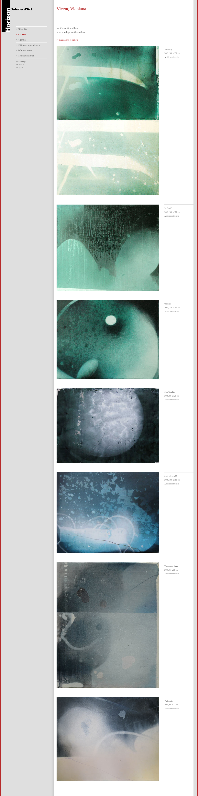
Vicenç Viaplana (71, 8)
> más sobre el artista (67, 39)
